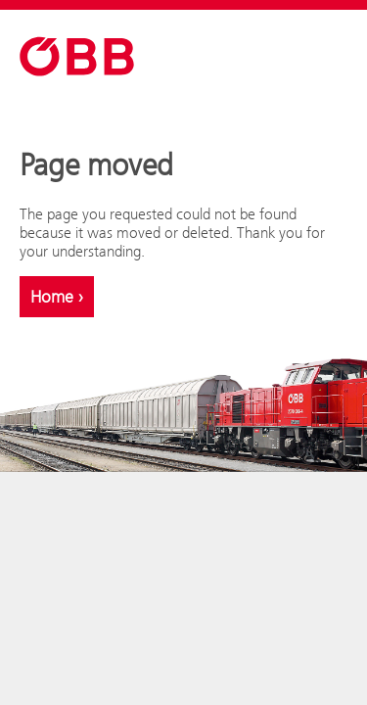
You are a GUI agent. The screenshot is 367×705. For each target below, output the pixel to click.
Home (56, 296)
